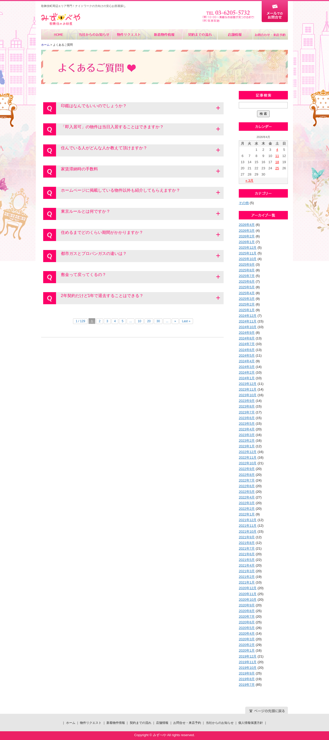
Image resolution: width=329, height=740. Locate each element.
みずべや (60, 19)
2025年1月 (247, 310)
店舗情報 (234, 34)
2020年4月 (247, 633)
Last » (186, 321)
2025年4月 (247, 293)
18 (277, 162)
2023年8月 (247, 406)
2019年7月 (247, 685)
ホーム (58, 34)
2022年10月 (248, 463)
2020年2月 (247, 645)
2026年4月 (247, 225)
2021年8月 (247, 543)
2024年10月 (248, 327)
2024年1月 (247, 378)
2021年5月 (247, 560)
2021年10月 (248, 531)
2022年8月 (247, 475)
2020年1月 (247, 650)
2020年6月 (247, 622)
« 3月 (249, 180)
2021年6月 (247, 554)
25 (277, 168)
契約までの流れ (199, 34)
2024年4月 (247, 361)
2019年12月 (248, 656)
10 (139, 321)
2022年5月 (247, 492)
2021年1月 (247, 582)
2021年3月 (247, 571)
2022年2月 (247, 509)
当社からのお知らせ (94, 34)
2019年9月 (247, 673)
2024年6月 (247, 350)
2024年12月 (248, 316)
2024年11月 (248, 321)
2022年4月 (247, 497)
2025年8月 (247, 270)
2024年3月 (247, 367)
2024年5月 (247, 355)
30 (158, 321)
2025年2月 (247, 304)
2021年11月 (248, 526)
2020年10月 (248, 600)
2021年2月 (247, 577)
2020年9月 (247, 605)
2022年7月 (247, 480)
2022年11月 (248, 457)
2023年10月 (248, 395)
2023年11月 (248, 389)
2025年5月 (247, 287)
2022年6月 (247, 486)
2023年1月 (247, 446)
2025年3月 (247, 299)
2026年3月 (247, 231)
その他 (244, 203)
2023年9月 (247, 401)
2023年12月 (248, 384)
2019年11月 (248, 662)
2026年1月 (247, 242)
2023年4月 (247, 429)
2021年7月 (247, 548)
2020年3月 (247, 639)
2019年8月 (247, 679)
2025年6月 (247, 281)
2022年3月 (247, 503)
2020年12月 (248, 588)
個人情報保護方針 (250, 723)
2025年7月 (247, 276)
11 (277, 156)
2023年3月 (247, 435)
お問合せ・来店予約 (270, 34)
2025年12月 (248, 247)
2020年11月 (248, 594)
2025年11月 (248, 253)
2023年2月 (247, 440)
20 (148, 321)
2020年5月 (247, 628)
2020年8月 (247, 611)
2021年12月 (248, 520)
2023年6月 (247, 418)
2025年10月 (248, 259)
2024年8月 (247, 338)
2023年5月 (247, 423)
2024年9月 (247, 333)
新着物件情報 (164, 34)
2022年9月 (247, 469)
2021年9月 (247, 537)
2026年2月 (247, 236)
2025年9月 (247, 264)
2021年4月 (247, 565)
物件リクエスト (129, 34)
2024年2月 (247, 372)
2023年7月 (247, 412)
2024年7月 (247, 344)
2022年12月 (248, 452)
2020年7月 (247, 616)
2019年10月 (248, 668)
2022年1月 (247, 514)
